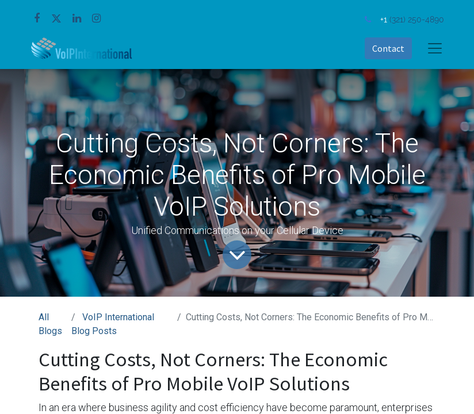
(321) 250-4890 (416, 19)
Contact (388, 48)
